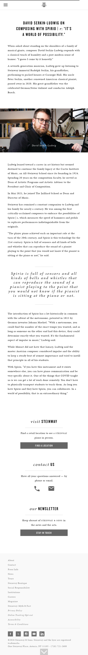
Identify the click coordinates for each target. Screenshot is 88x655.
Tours (11, 578)
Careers (12, 596)
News (10, 573)
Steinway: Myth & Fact (19, 605)
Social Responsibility (19, 587)
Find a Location (44, 445)
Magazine (13, 601)
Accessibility (14, 619)
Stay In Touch (44, 532)
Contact (12, 564)
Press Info (13, 569)
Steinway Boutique (17, 583)
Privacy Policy (15, 610)
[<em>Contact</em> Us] (51, 491)
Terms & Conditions (18, 624)
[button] (5, 5)
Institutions (14, 592)
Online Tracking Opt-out (20, 615)
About (11, 560)
